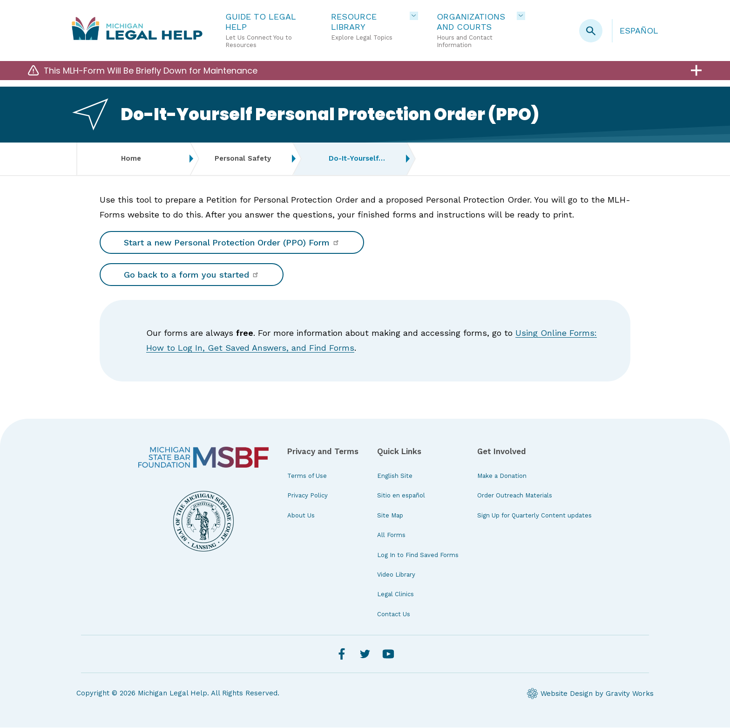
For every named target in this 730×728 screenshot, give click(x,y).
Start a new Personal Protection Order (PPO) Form (232, 242)
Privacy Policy (307, 495)
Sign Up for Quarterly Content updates (534, 515)
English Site (394, 476)
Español (639, 30)
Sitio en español (401, 495)
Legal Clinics (395, 594)
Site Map (390, 515)
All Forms (391, 535)
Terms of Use (307, 476)
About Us (301, 515)
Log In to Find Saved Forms (418, 554)
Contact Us (393, 614)
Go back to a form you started (191, 275)
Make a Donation (502, 476)
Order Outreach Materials (514, 495)
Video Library (396, 575)
